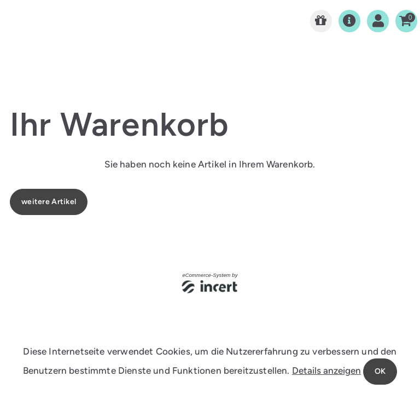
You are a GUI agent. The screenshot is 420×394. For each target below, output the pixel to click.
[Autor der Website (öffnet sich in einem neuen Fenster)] (210, 287)
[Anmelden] (378, 21)
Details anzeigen (326, 370)
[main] (210, 128)
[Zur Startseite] (321, 21)
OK (380, 371)
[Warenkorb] (406, 21)
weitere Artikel (48, 201)
